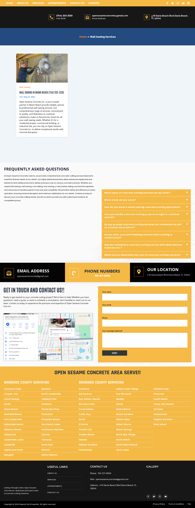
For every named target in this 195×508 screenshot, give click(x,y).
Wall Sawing (24, 87)
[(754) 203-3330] (51, 17)
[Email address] (9, 273)
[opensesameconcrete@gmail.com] (87, 17)
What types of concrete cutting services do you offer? (137, 192)
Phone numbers (102, 271)
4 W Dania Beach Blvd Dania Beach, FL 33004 (168, 275)
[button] (146, 193)
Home (9, 3)
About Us (22, 3)
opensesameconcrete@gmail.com (110, 15)
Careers (93, 3)
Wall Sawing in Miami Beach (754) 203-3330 (41, 92)
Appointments (57, 3)
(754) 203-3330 (64, 15)
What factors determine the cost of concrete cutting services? (142, 255)
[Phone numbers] (74, 273)
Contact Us (77, 3)
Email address (33, 271)
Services (38, 3)
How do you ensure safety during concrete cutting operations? (142, 207)
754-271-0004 (102, 276)
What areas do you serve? (120, 200)
